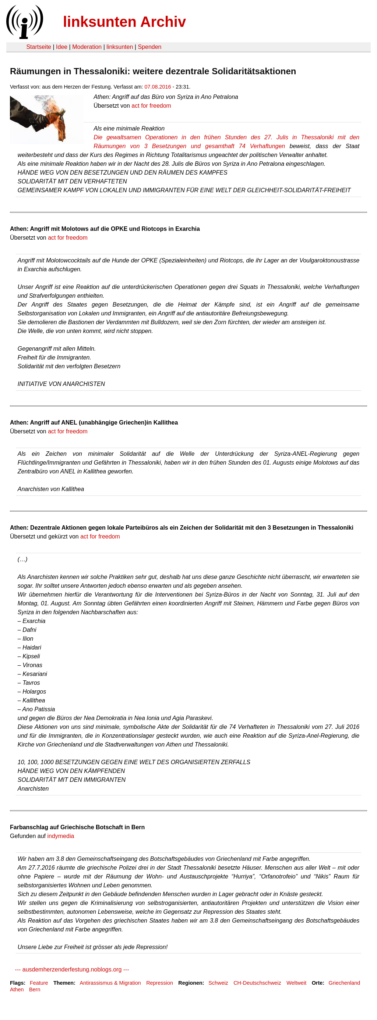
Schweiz (218, 983)
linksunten (119, 47)
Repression (159, 983)
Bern (34, 989)
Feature (39, 983)
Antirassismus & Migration (110, 983)
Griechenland (344, 983)
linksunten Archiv (124, 22)
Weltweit (296, 983)
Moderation (87, 47)
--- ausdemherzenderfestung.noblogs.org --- (69, 969)
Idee (61, 47)
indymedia (60, 836)
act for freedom (151, 106)
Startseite (38, 47)
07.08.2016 (158, 87)
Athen (17, 989)
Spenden (149, 47)
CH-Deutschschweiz (257, 983)
